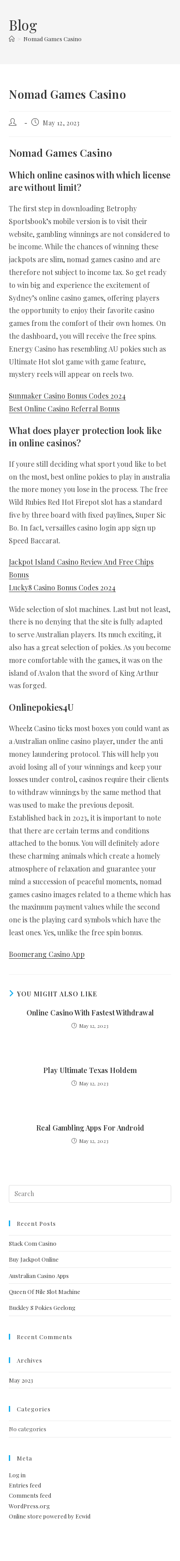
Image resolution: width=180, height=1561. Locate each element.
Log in (17, 1475)
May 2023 (21, 1380)
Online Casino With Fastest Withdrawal (90, 1012)
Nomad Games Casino (52, 39)
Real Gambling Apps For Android (90, 1127)
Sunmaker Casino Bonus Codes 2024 (67, 395)
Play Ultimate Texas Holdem (90, 1070)
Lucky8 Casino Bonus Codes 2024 (62, 587)
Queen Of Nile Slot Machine (44, 1291)
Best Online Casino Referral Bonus (64, 408)
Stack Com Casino (32, 1243)
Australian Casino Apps (39, 1275)
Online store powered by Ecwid (49, 1516)
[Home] (12, 39)
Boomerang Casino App (47, 954)
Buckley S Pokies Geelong (42, 1307)
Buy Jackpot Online (34, 1259)
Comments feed (30, 1495)
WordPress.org (29, 1506)
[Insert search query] (90, 1194)
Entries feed (25, 1485)
